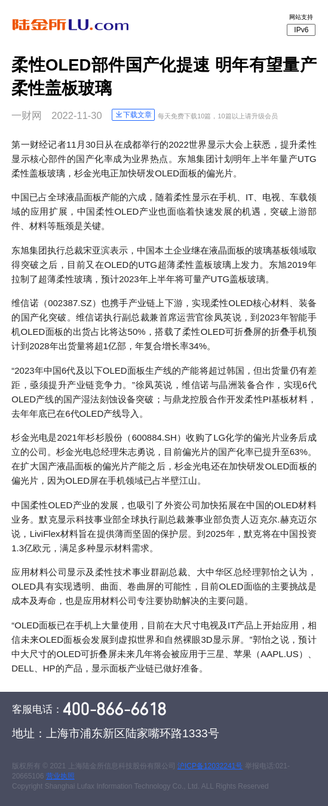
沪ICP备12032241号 (210, 766)
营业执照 (60, 776)
